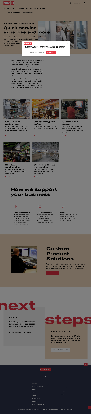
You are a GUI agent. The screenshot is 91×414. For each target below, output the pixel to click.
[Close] (67, 43)
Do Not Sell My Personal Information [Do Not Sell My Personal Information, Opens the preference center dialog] (36, 52)
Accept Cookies (50, 52)
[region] (46, 48)
